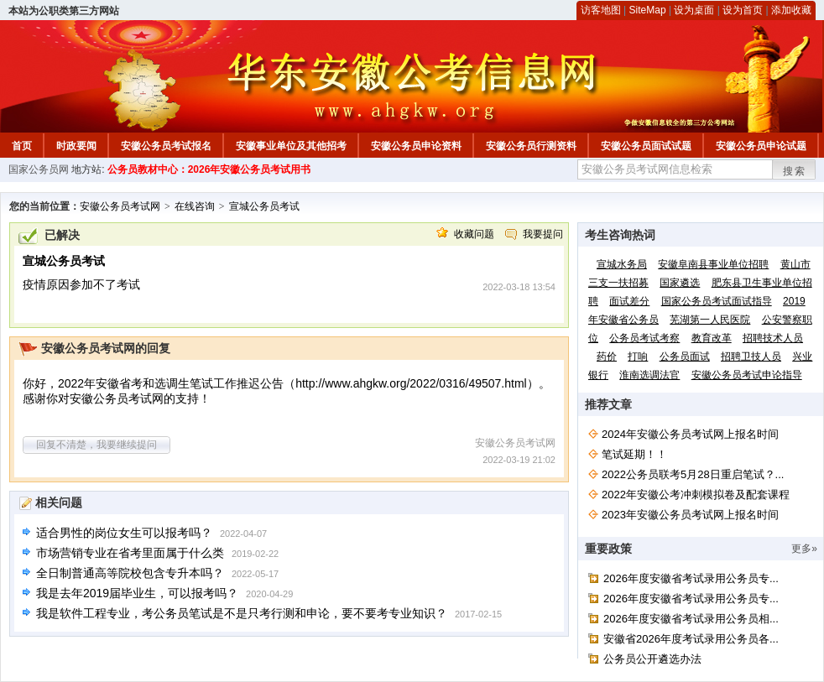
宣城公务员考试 (264, 206)
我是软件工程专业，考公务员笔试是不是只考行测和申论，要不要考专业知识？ (241, 613)
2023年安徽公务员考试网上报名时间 (690, 514)
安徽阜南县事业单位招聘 (713, 264)
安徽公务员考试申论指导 (746, 375)
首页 (22, 146)
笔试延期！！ (634, 454)
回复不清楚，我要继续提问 (96, 444)
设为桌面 (694, 10)
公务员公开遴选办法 (652, 659)
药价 (607, 356)
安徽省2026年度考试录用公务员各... (691, 639)
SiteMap (647, 10)
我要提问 (543, 234)
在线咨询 (195, 206)
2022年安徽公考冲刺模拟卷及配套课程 (696, 494)
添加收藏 (791, 10)
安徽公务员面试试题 (646, 146)
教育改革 (711, 338)
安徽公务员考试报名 (166, 146)
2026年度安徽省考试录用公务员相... (691, 618)
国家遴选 (680, 283)
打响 (638, 356)
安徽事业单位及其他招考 (291, 146)
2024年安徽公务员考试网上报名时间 (690, 434)
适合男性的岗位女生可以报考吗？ (124, 532)
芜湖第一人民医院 (710, 319)
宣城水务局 (622, 264)
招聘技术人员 (773, 338)
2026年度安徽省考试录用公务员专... (691, 578)
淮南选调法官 (649, 375)
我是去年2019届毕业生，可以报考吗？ (137, 593)
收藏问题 (474, 234)
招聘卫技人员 (751, 356)
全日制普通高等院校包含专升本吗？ (130, 573)
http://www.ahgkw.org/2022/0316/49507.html (411, 383)
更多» (804, 548)
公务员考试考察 (644, 338)
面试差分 (629, 301)
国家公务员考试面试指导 (716, 301)
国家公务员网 (38, 169)
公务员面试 (685, 356)
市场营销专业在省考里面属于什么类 (130, 553)
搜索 (794, 171)
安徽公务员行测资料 (531, 146)
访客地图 (601, 10)
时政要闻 (76, 146)
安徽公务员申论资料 (416, 146)
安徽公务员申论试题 (761, 146)
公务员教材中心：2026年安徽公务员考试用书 (209, 169)
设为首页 (742, 10)
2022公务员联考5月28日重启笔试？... (693, 474)
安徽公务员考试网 (120, 206)
